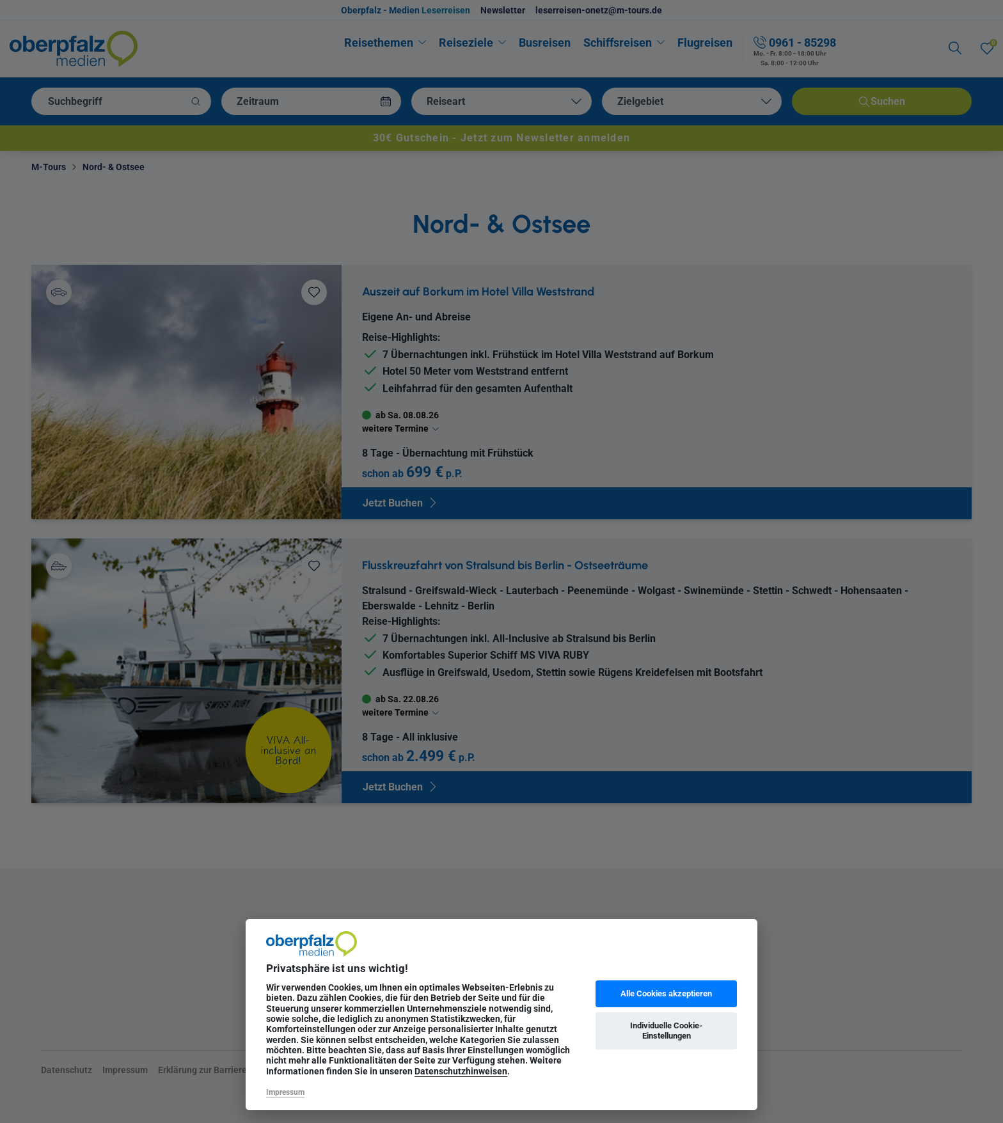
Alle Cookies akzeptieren (666, 993)
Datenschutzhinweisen (461, 1071)
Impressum (285, 1092)
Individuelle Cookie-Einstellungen (666, 1031)
